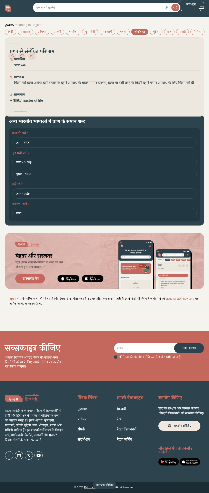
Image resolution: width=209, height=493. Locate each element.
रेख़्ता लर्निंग (124, 439)
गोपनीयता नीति (142, 357)
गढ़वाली (107, 32)
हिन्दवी (121, 408)
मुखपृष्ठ (82, 408)
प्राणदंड (19, 77)
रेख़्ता (120, 418)
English (25, 32)
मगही (182, 32)
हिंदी (10, 32)
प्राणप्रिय (19, 59)
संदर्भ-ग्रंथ (84, 439)
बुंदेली (156, 32)
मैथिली (197, 32)
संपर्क (81, 429)
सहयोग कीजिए (179, 426)
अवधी (57, 32)
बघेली (123, 32)
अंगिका (42, 32)
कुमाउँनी (90, 32)
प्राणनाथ (19, 95)
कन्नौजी (73, 32)
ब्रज (169, 32)
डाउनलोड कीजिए (104, 485)
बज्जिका (139, 32)
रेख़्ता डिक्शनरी (127, 429)
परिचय (82, 418)
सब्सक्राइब (189, 348)
